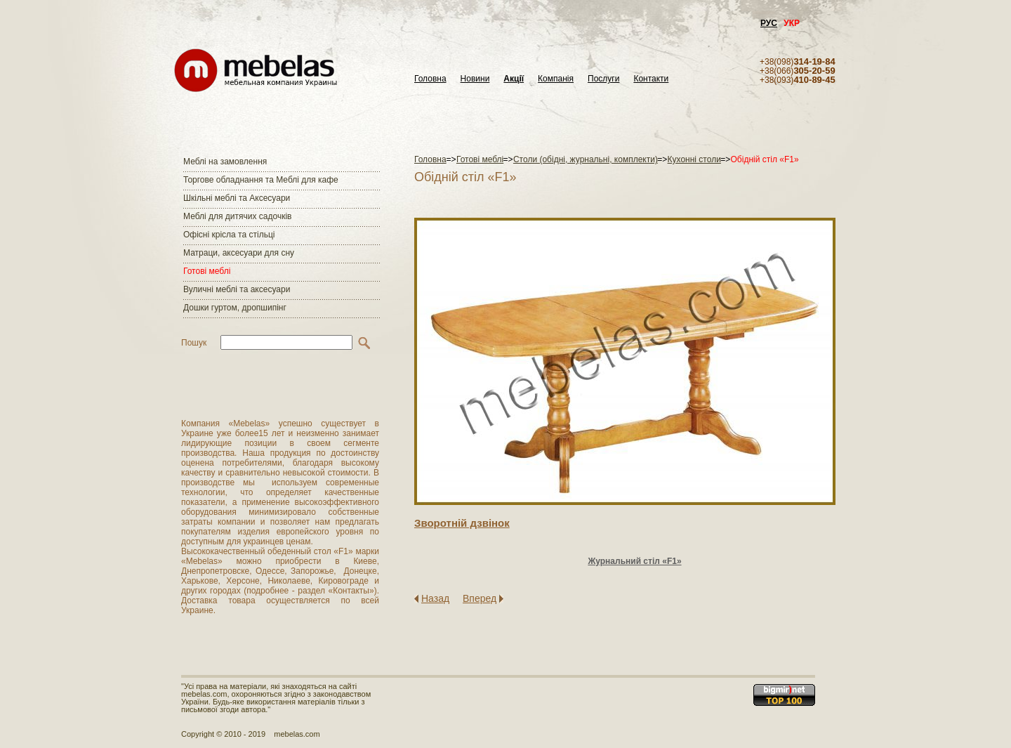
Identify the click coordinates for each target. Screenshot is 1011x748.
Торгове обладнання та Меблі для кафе (260, 180)
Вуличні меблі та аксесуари (236, 289)
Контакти (650, 79)
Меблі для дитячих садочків (237, 216)
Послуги (603, 79)
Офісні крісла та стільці (229, 235)
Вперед (479, 598)
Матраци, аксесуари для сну (238, 253)
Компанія (556, 79)
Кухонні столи (694, 159)
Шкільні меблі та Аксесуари (236, 198)
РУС (768, 23)
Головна (430, 79)
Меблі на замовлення (225, 161)
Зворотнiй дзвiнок (462, 523)
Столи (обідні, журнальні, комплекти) (585, 159)
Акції (513, 79)
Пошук (193, 343)
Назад (435, 598)
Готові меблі (206, 271)
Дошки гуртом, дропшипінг (234, 308)
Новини (475, 79)
